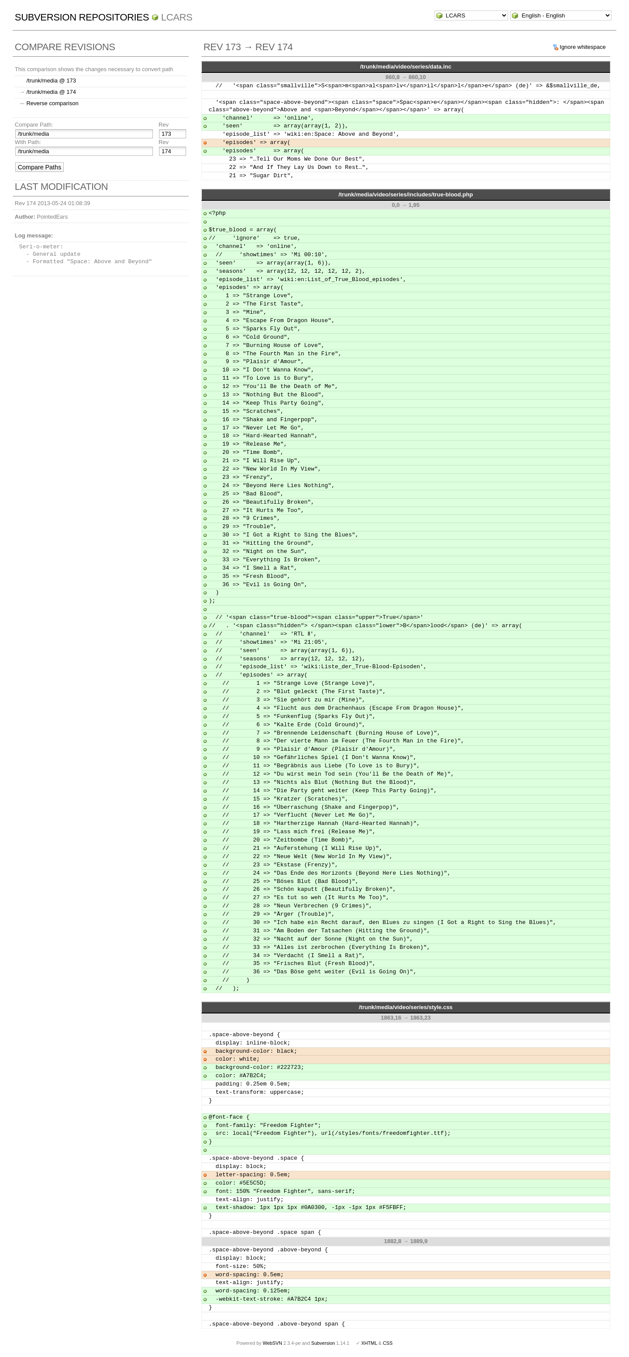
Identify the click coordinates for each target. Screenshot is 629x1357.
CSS (388, 1343)
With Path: (28, 142)
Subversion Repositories (82, 17)
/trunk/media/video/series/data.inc (405, 66)
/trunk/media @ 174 (51, 92)
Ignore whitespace (583, 47)
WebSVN (272, 1343)
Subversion (323, 1343)
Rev (164, 124)
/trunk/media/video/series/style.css (406, 1007)
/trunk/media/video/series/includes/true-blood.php (406, 194)
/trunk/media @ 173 (51, 80)
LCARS (177, 17)
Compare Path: (34, 124)
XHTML (369, 1343)
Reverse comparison (52, 103)
